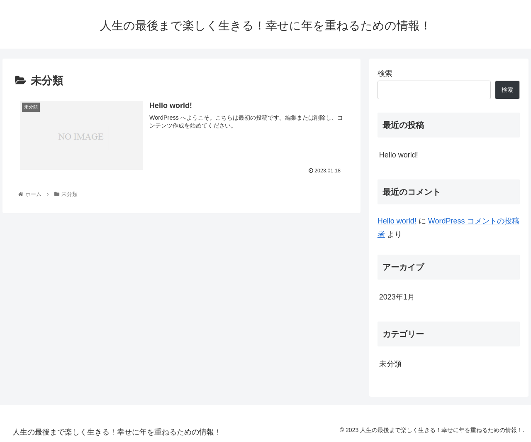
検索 (385, 73)
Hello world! (398, 155)
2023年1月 (397, 297)
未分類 (390, 364)
